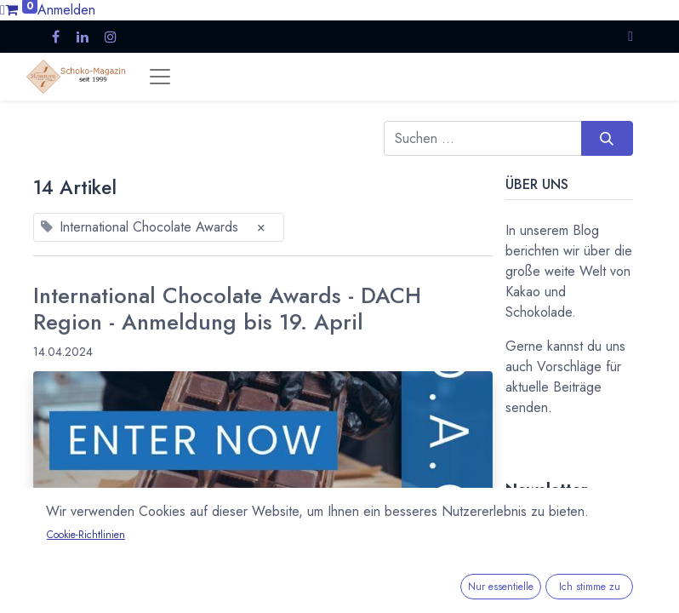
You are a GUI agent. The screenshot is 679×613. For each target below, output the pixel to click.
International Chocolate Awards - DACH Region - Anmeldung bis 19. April (227, 309)
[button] (630, 36)
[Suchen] (607, 138)
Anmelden (66, 10)
